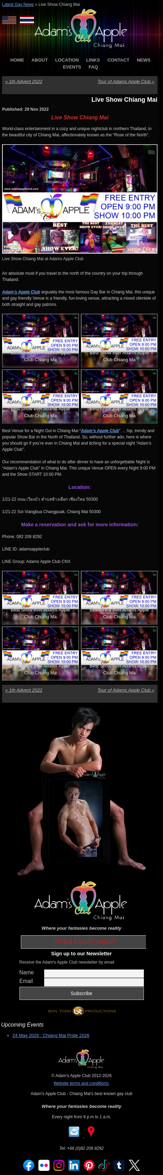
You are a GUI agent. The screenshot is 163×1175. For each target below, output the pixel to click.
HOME (17, 60)
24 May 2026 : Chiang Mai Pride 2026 (51, 1035)
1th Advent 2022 (23, 81)
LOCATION (67, 60)
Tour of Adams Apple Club (126, 81)
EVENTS (72, 67)
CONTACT (118, 60)
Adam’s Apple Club (21, 292)
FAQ (93, 67)
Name (26, 972)
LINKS (93, 60)
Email (26, 981)
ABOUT (40, 60)
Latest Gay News (18, 4)
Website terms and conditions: (81, 1083)
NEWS (144, 60)
